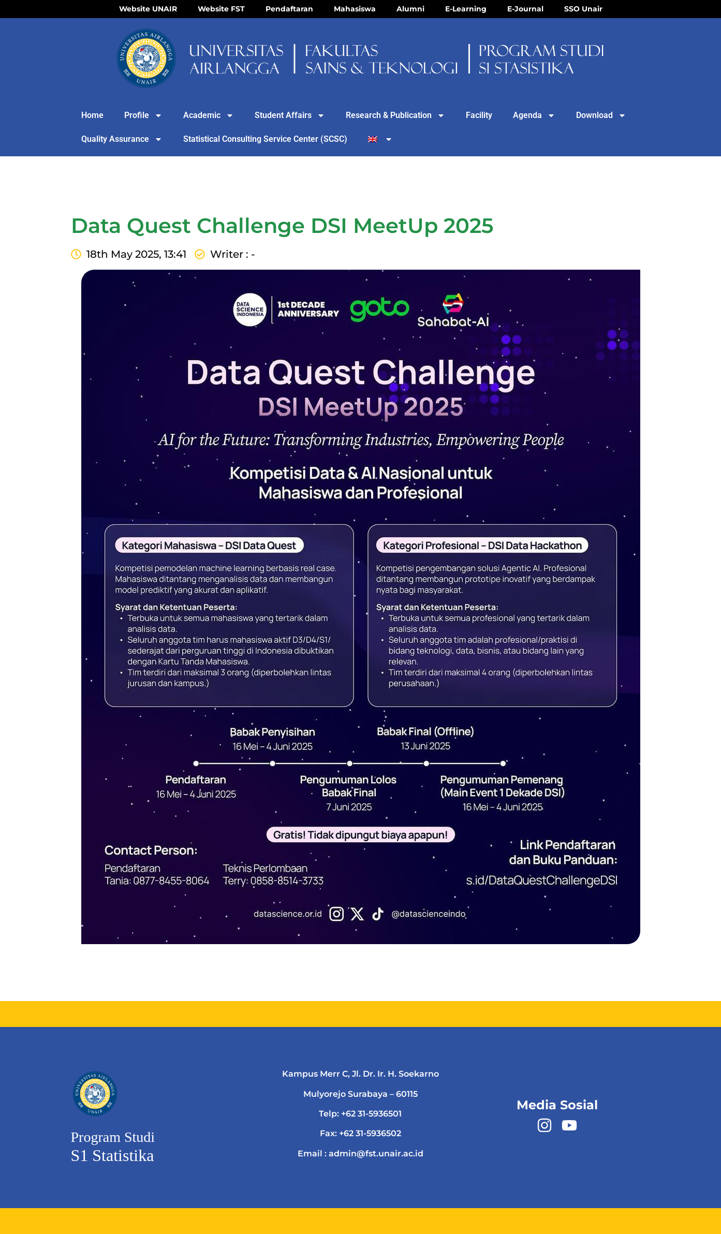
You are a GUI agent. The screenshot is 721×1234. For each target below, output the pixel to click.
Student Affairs (290, 115)
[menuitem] (381, 139)
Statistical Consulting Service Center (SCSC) (265, 139)
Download (601, 115)
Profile (143, 115)
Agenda (534, 115)
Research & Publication (395, 115)
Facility (479, 115)
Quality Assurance (122, 139)
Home (92, 115)
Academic (208, 115)
